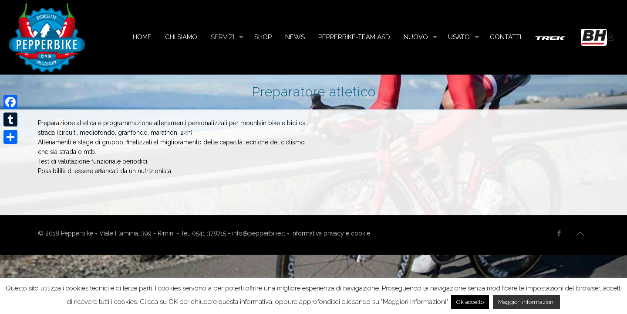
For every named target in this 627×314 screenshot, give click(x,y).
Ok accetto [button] (470, 302)
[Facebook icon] (559, 233)
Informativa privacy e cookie (330, 233)
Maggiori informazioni (526, 302)
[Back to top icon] (580, 234)
